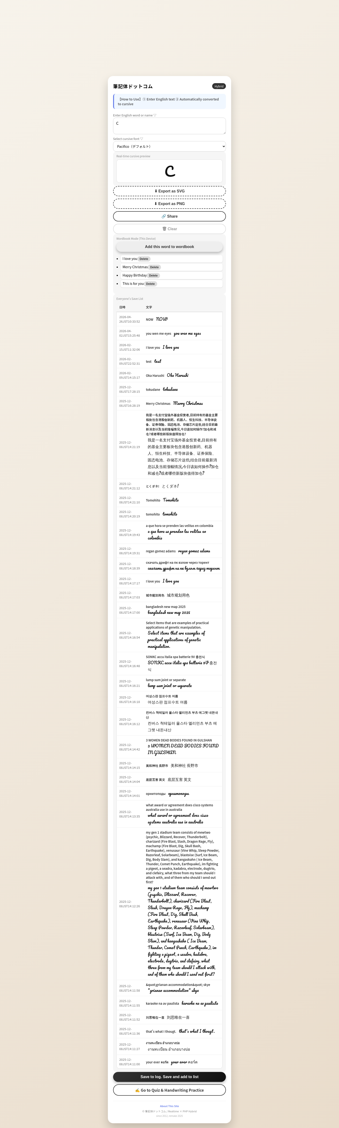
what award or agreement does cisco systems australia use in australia (179, 807)
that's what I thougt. (161, 1031)
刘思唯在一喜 (155, 1017)
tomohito (153, 514)
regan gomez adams (160, 551)
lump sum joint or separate (166, 680)
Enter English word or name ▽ (134, 115)
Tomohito (153, 500)
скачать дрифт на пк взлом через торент (177, 562)
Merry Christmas (158, 403)
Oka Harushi (155, 375)
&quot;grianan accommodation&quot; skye (178, 984)
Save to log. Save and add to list (170, 1077)
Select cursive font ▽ (128, 138)
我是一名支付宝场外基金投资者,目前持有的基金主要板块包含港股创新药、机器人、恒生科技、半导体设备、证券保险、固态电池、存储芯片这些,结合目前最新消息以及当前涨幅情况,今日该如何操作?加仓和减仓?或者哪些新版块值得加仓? (182, 424)
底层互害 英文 (155, 779)
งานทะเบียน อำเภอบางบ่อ (163, 1043)
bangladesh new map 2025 (165, 606)
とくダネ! (152, 486)
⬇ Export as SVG (169, 191)
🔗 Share (169, 216)
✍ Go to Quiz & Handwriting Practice (169, 1090)
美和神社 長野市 (157, 765)
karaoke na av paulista (162, 1003)
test (148, 361)
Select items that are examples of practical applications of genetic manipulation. (177, 625)
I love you (153, 347)
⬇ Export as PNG (169, 204)
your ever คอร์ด (157, 1062)
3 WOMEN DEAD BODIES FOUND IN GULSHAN (179, 740)
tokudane (153, 389)
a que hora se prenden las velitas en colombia (179, 525)
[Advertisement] (169, 38)
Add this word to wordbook (169, 247)
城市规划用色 (155, 595)
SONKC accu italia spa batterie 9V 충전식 (175, 657)
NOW (149, 319)
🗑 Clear (169, 229)
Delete (144, 259)
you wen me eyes (158, 333)
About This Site (169, 1106)
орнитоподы (155, 793)
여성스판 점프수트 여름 (162, 696)
